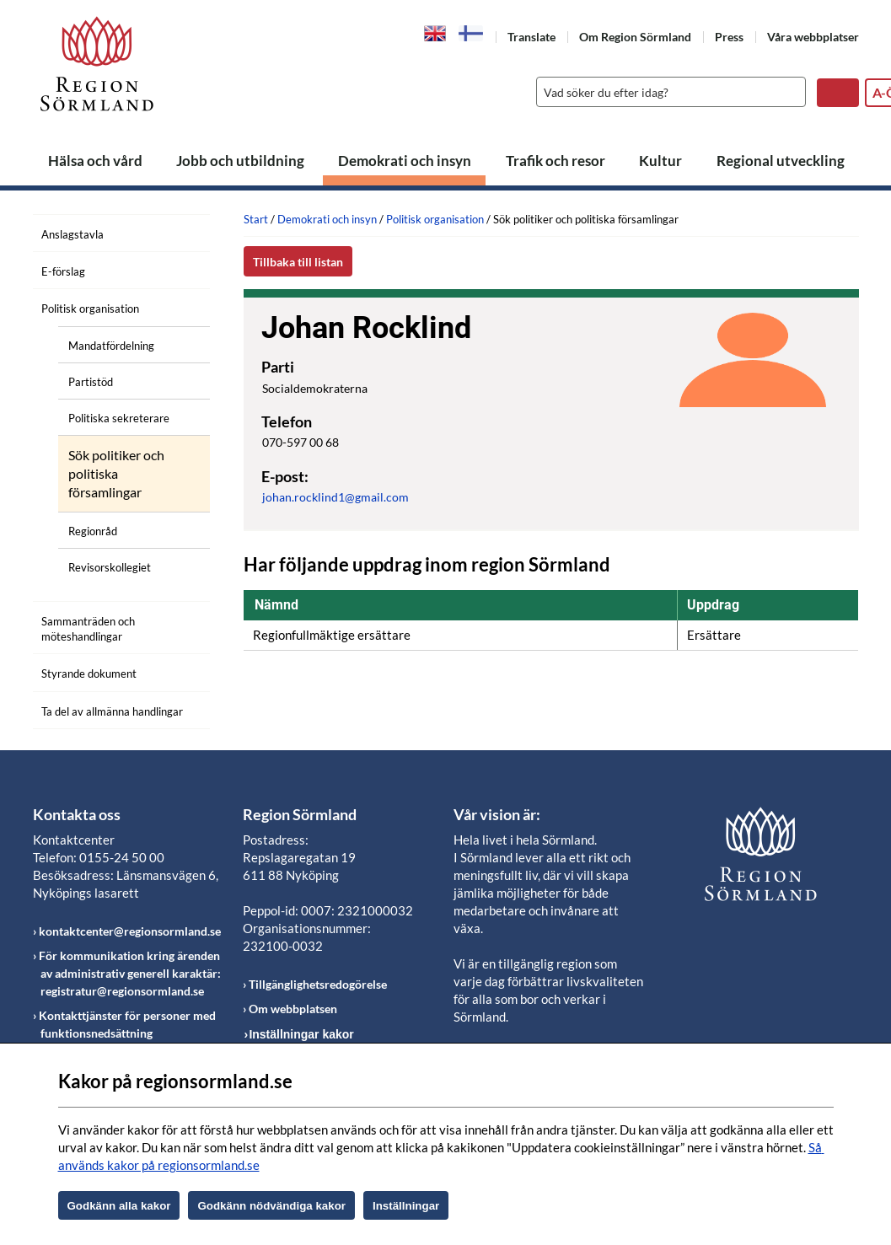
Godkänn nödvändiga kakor (271, 1205)
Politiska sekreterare (118, 418)
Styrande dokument (89, 673)
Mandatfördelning (111, 345)
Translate (531, 37)
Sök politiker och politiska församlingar (116, 474)
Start (256, 219)
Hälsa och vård (95, 160)
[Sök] (667, 92)
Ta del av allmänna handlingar (112, 711)
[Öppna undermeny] (184, 306)
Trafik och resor (555, 160)
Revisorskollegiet (109, 567)
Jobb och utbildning (240, 160)
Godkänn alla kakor (119, 1205)
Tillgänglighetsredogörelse (318, 984)
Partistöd (90, 382)
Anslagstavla (72, 234)
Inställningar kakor (301, 1034)
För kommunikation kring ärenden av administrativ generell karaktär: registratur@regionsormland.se (130, 973)
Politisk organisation (90, 308)
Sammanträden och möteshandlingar (88, 628)
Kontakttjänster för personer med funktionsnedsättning (127, 1024)
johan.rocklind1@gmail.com (335, 497)
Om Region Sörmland (635, 37)
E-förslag (63, 271)
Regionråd (92, 531)
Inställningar (406, 1205)
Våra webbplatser (813, 37)
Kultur (660, 160)
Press (729, 37)
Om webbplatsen (293, 1008)
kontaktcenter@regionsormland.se (130, 931)
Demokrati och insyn (404, 160)
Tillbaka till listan (298, 262)
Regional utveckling (781, 160)
